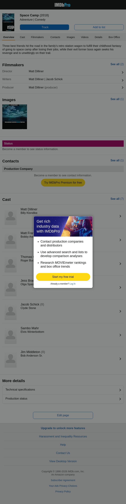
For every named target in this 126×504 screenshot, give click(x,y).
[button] (63, 277)
